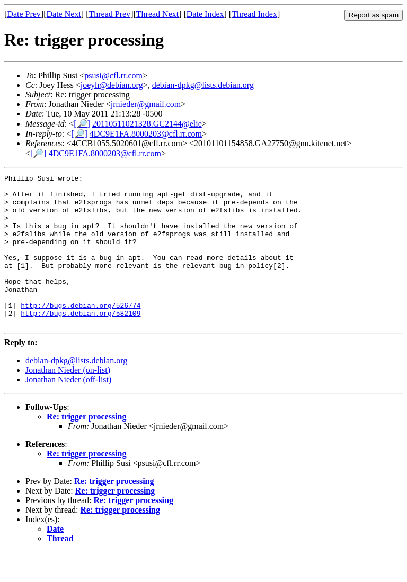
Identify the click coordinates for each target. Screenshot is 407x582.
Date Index (205, 14)
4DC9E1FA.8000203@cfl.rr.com (146, 133)
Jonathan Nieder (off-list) (68, 409)
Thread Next (157, 14)
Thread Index (254, 14)
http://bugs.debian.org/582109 (80, 341)
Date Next (64, 14)
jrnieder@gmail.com (146, 104)
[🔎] (82, 123)
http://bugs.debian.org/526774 (80, 332)
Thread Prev (109, 14)
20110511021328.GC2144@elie (147, 123)
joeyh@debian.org (112, 84)
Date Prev (24, 14)
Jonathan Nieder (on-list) (67, 400)
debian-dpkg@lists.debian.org (203, 84)
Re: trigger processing (86, 446)
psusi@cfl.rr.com (113, 75)
